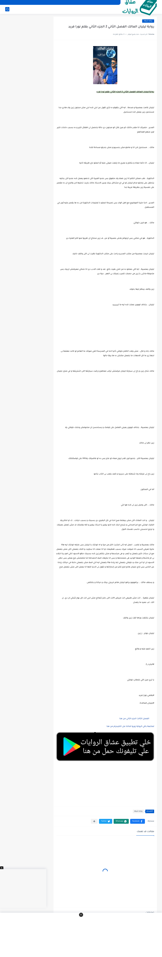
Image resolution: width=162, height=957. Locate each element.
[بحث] (7, 9)
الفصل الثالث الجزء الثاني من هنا (134, 719)
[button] (137, 821)
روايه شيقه (148, 21)
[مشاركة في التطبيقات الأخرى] (94, 821)
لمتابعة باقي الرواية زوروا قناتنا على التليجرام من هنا (130, 726)
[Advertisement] (105, 402)
